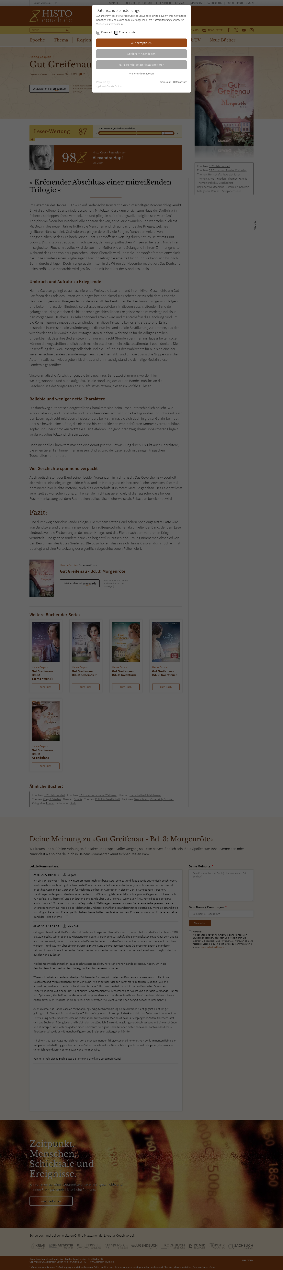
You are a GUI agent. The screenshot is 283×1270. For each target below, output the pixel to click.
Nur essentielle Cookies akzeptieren (141, 65)
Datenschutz (180, 82)
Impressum (165, 82)
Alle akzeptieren (141, 43)
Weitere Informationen (141, 73)
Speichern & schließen (141, 54)
